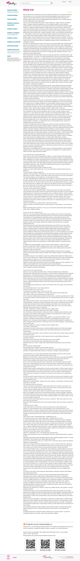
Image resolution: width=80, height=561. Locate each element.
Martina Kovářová (16, 60)
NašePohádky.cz (69, 556)
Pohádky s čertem (12, 38)
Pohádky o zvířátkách (13, 32)
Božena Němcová (15, 59)
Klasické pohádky (12, 10)
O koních (9, 34)
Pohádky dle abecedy (13, 49)
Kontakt (69, 1)
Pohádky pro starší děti (13, 41)
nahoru (8, 557)
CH (17, 51)
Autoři (9, 56)
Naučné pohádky (12, 19)
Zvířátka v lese (15, 34)
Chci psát (64, 1)
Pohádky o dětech (12, 28)
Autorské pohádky (12, 15)
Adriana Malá (10, 57)
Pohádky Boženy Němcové (13, 11)
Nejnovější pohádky (12, 45)
